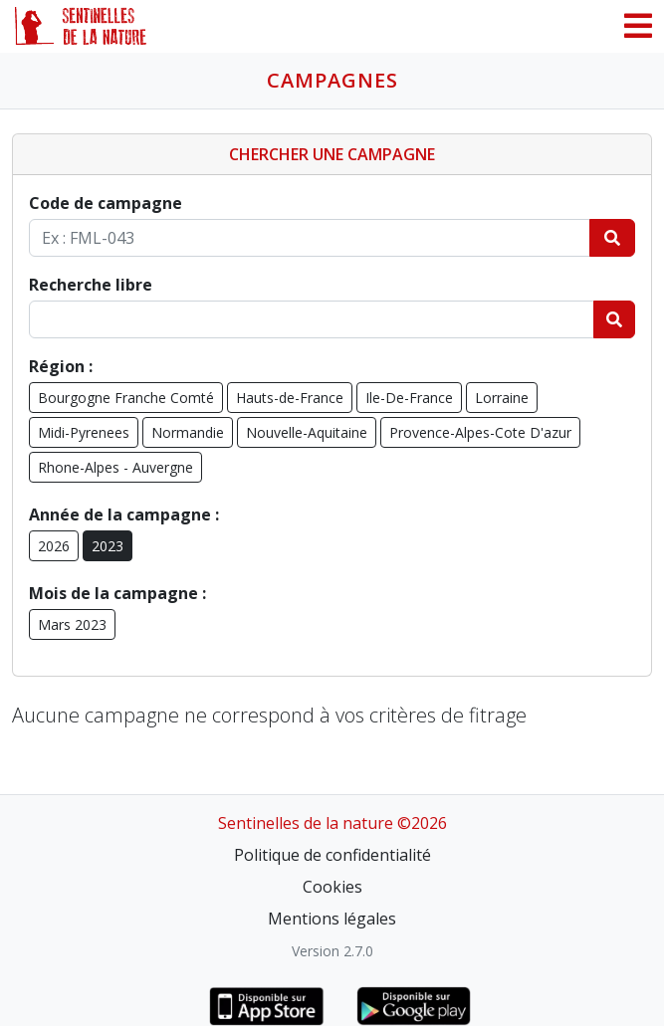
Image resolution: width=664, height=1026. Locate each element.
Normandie (187, 432)
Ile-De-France (409, 397)
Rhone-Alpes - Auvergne (115, 467)
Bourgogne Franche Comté (126, 397)
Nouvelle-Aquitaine (306, 432)
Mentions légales (332, 918)
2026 (54, 545)
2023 (107, 545)
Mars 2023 (72, 624)
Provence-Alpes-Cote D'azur (480, 432)
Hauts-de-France (289, 397)
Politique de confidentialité (332, 855)
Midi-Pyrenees (83, 432)
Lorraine (502, 397)
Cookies (332, 887)
